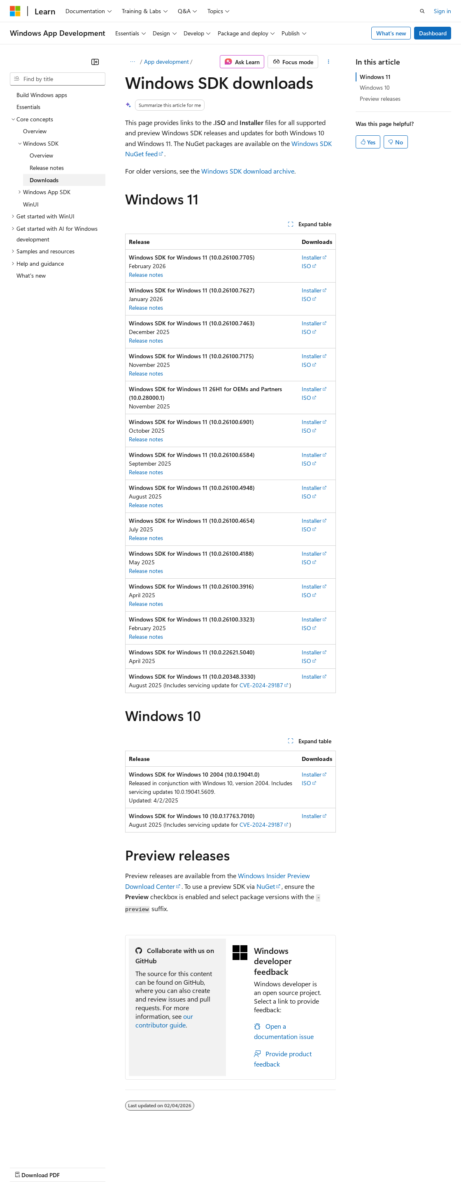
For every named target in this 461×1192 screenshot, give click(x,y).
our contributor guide (164, 1020)
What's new (391, 33)
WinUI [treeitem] (31, 204)
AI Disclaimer (26, 1167)
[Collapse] (95, 61)
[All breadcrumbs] (132, 61)
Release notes (146, 274)
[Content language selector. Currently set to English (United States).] (47, 1147)
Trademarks (341, 1167)
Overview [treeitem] (35, 131)
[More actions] (328, 61)
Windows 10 (375, 87)
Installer (311, 257)
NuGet (265, 886)
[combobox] (57, 79)
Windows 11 (375, 77)
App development (166, 61)
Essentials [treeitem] (28, 107)
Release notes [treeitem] (47, 168)
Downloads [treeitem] (44, 180)
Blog (112, 1167)
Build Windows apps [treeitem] (41, 95)
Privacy (180, 1167)
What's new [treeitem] (31, 275)
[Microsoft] (15, 11)
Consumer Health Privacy (236, 1167)
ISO (306, 266)
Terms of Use (300, 1167)
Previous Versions (75, 1167)
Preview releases (380, 98)
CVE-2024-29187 (261, 685)
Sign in (442, 11)
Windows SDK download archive (247, 171)
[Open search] (422, 11)
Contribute (147, 1167)
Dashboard (433, 33)
